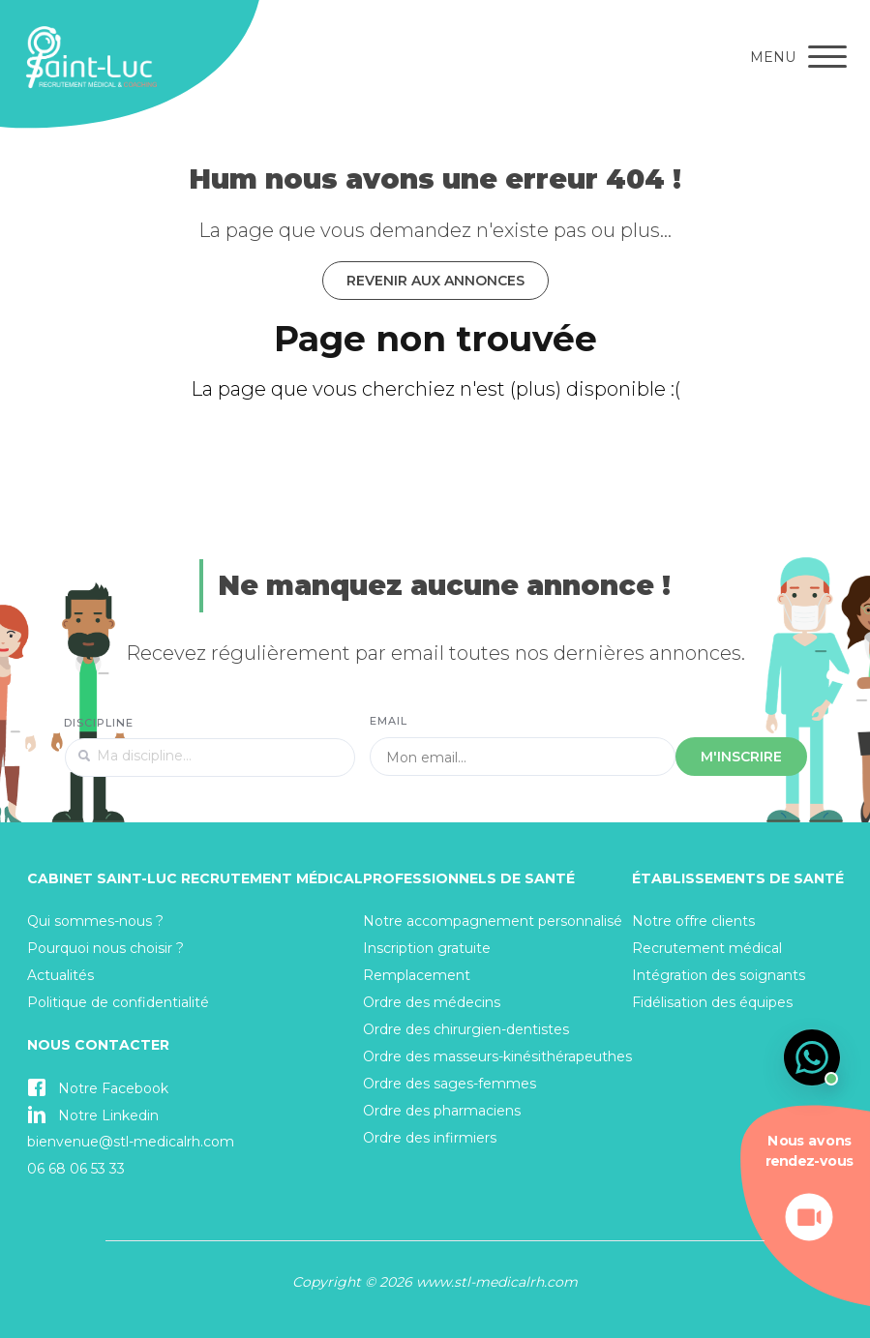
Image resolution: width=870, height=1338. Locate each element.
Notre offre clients (693, 921)
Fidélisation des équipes (712, 1002)
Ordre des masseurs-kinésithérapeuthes (497, 1056)
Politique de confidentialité (118, 1002)
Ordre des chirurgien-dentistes (466, 1029)
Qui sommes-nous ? (95, 921)
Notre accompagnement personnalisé (492, 921)
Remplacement (416, 975)
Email (389, 721)
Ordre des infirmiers (429, 1137)
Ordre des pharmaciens (442, 1110)
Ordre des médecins (431, 1002)
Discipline (99, 722)
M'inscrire (741, 756)
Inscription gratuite (427, 948)
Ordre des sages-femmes (449, 1083)
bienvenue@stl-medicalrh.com (130, 1141)
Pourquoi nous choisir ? (105, 948)
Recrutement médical (707, 948)
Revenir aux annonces (435, 280)
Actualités (60, 975)
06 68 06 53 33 (76, 1168)
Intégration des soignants (718, 975)
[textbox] (210, 757)
